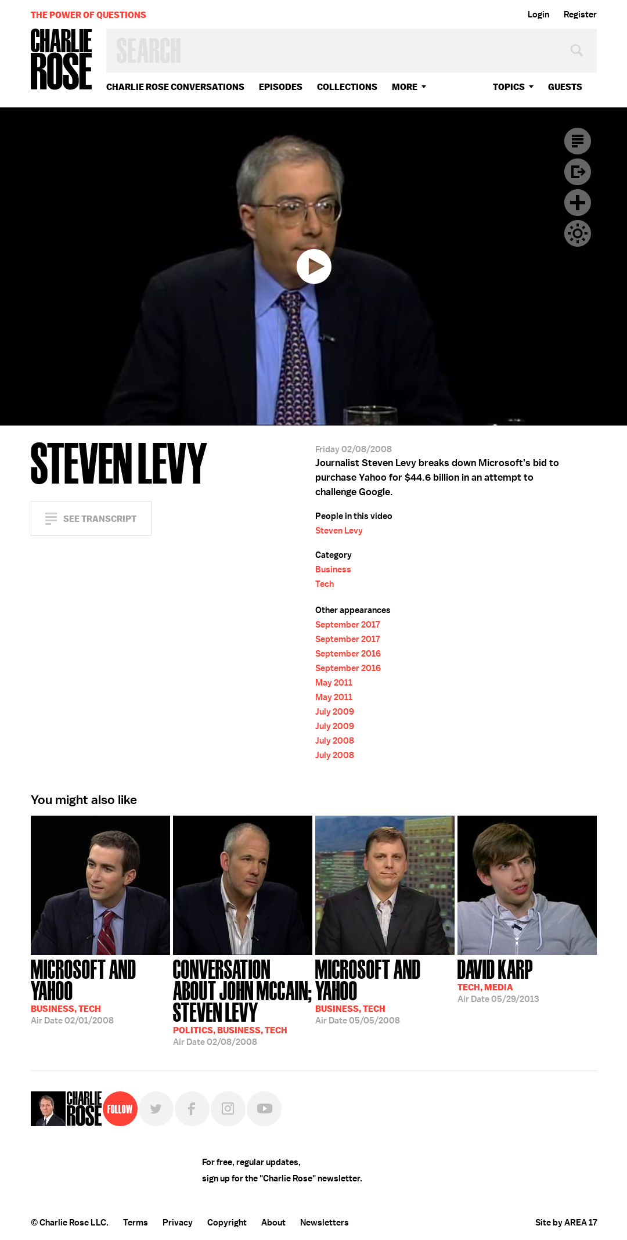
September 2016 (348, 653)
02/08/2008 (242, 1001)
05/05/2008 (385, 990)
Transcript (577, 141)
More (404, 86)
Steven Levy (339, 530)
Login (538, 14)
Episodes (280, 86)
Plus (577, 202)
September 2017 (347, 624)
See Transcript (99, 518)
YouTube (264, 1108)
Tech (324, 584)
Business (333, 569)
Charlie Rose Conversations (175, 86)
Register (580, 14)
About (273, 1222)
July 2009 (334, 712)
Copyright (227, 1222)
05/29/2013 (498, 980)
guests (565, 86)
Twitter (156, 1108)
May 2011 (333, 683)
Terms (135, 1222)
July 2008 (334, 741)
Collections (347, 86)
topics (509, 86)
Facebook (192, 1108)
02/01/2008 (100, 990)
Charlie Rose (61, 60)
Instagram (228, 1108)
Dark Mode (577, 233)
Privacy (178, 1222)
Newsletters (324, 1222)
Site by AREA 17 (566, 1222)
